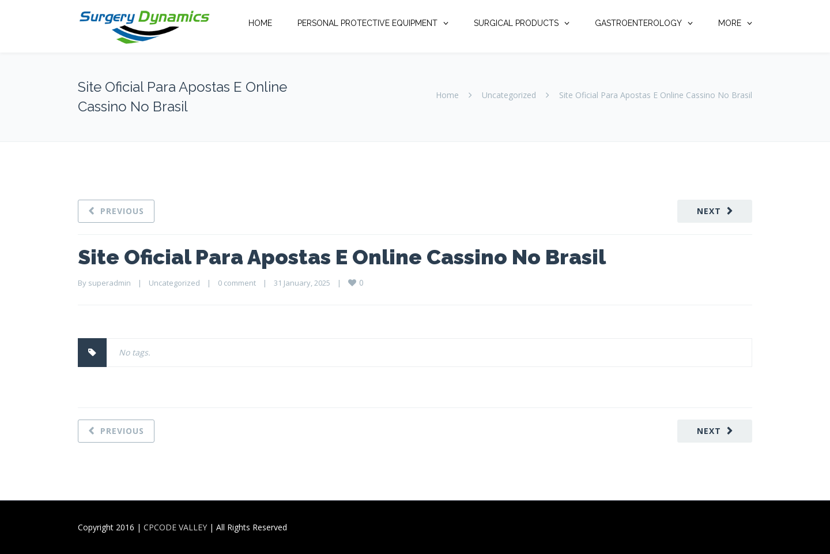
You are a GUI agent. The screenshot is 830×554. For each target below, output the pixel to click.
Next (709, 210)
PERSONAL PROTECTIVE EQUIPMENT (367, 23)
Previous (122, 210)
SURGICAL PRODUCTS (516, 23)
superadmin (109, 283)
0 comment (237, 283)
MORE (729, 23)
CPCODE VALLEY (175, 527)
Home (447, 94)
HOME (260, 23)
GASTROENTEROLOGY (638, 23)
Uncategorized (509, 94)
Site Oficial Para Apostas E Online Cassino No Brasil (342, 257)
